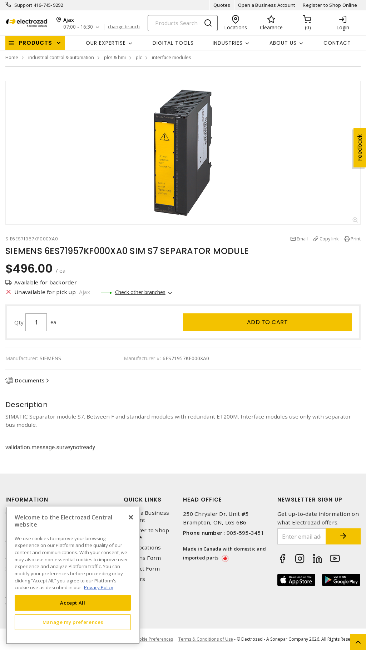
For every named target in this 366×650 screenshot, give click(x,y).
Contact (337, 43)
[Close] (131, 517)
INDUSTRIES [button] (228, 43)
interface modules (171, 57)
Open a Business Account (267, 5)
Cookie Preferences (153, 639)
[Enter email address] (301, 536)
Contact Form (142, 568)
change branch (124, 27)
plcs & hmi (115, 57)
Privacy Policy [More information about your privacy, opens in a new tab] (98, 587)
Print (356, 238)
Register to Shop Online (330, 5)
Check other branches (140, 292)
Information (26, 499)
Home (11, 57)
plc (139, 57)
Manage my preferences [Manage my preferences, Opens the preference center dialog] (73, 622)
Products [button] (35, 43)
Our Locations (142, 547)
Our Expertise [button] (106, 43)
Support (23, 5)
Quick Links (143, 499)
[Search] (183, 23)
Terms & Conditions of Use (205, 639)
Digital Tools (173, 43)
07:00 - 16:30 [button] (78, 27)
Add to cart (267, 322)
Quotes (222, 5)
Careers (134, 579)
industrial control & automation (61, 57)
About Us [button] (283, 43)
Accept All (72, 603)
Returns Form (142, 557)
